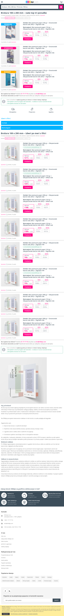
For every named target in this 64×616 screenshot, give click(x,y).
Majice (16, 577)
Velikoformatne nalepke (8, 580)
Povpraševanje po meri (7, 555)
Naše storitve (4, 541)
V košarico (27, 39)
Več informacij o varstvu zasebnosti (19, 614)
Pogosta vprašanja (6, 563)
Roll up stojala (26, 580)
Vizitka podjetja (5, 546)
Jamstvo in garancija (6, 544)
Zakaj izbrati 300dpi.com (7, 539)
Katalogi (49, 577)
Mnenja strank (4, 568)
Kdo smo (3, 536)
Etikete (18, 580)
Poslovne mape (47, 580)
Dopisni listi (30, 577)
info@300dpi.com (41, 94)
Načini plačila (4, 560)
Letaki (11, 577)
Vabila (33, 580)
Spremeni (8, 42)
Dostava (3, 557)
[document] (32, 610)
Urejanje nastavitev (33, 614)
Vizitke (22, 577)
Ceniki (39, 580)
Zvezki (43, 577)
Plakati (37, 577)
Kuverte (56, 580)
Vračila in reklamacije (6, 565)
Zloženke (4, 577)
